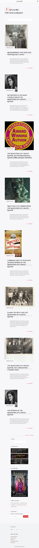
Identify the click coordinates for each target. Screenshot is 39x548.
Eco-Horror (12, 539)
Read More (30, 171)
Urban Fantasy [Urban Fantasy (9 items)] (13, 506)
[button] (37, 1)
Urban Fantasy (13, 542)
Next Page (29, 435)
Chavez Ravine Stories (14, 536)
